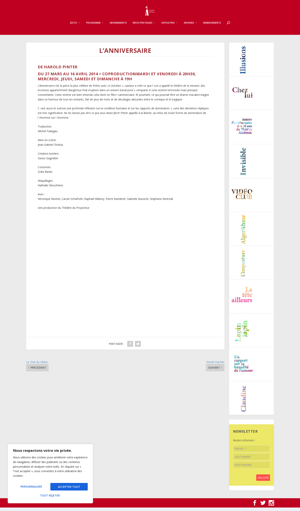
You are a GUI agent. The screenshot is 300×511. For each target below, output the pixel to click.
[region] (50, 475)
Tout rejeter (69, 488)
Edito (73, 26)
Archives (189, 26)
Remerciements (212, 26)
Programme (93, 26)
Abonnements (118, 26)
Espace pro (168, 26)
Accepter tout (50, 495)
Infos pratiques (142, 26)
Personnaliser (31, 488)
